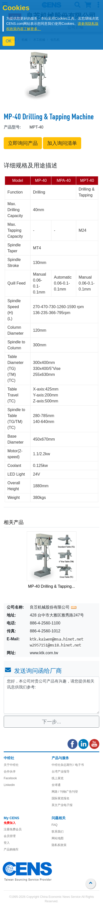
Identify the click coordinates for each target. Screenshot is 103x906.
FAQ (55, 825)
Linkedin (9, 785)
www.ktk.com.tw (44, 653)
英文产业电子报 (62, 805)
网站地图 (58, 838)
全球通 (56, 785)
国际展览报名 (60, 798)
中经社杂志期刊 (62, 765)
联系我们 (58, 831)
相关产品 (14, 522)
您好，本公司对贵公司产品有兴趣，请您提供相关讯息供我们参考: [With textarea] (51, 695)
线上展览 (58, 778)
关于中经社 (11, 765)
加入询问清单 (62, 143)
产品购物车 (11, 849)
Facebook (10, 778)
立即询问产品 (23, 143)
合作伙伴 (10, 771)
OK (8, 41)
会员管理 (10, 836)
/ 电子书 (78, 765)
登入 (7, 842)
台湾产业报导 (60, 771)
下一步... (51, 721)
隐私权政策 (59, 845)
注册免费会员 (13, 829)
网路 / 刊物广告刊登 (65, 791)
